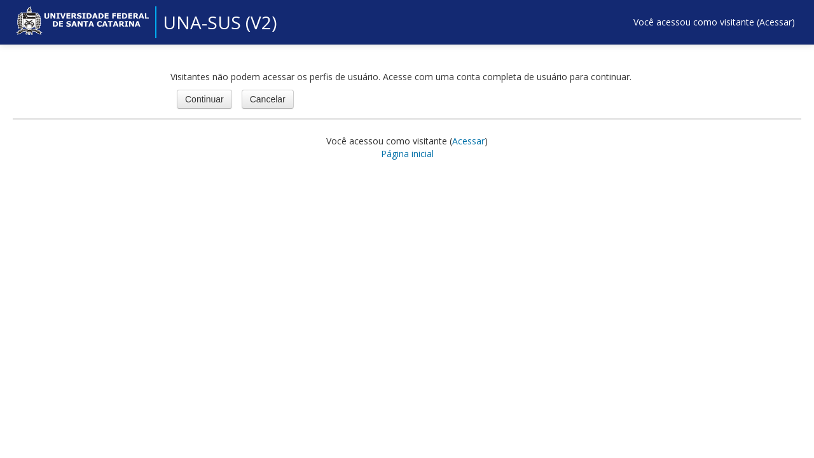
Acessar (775, 22)
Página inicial (407, 154)
